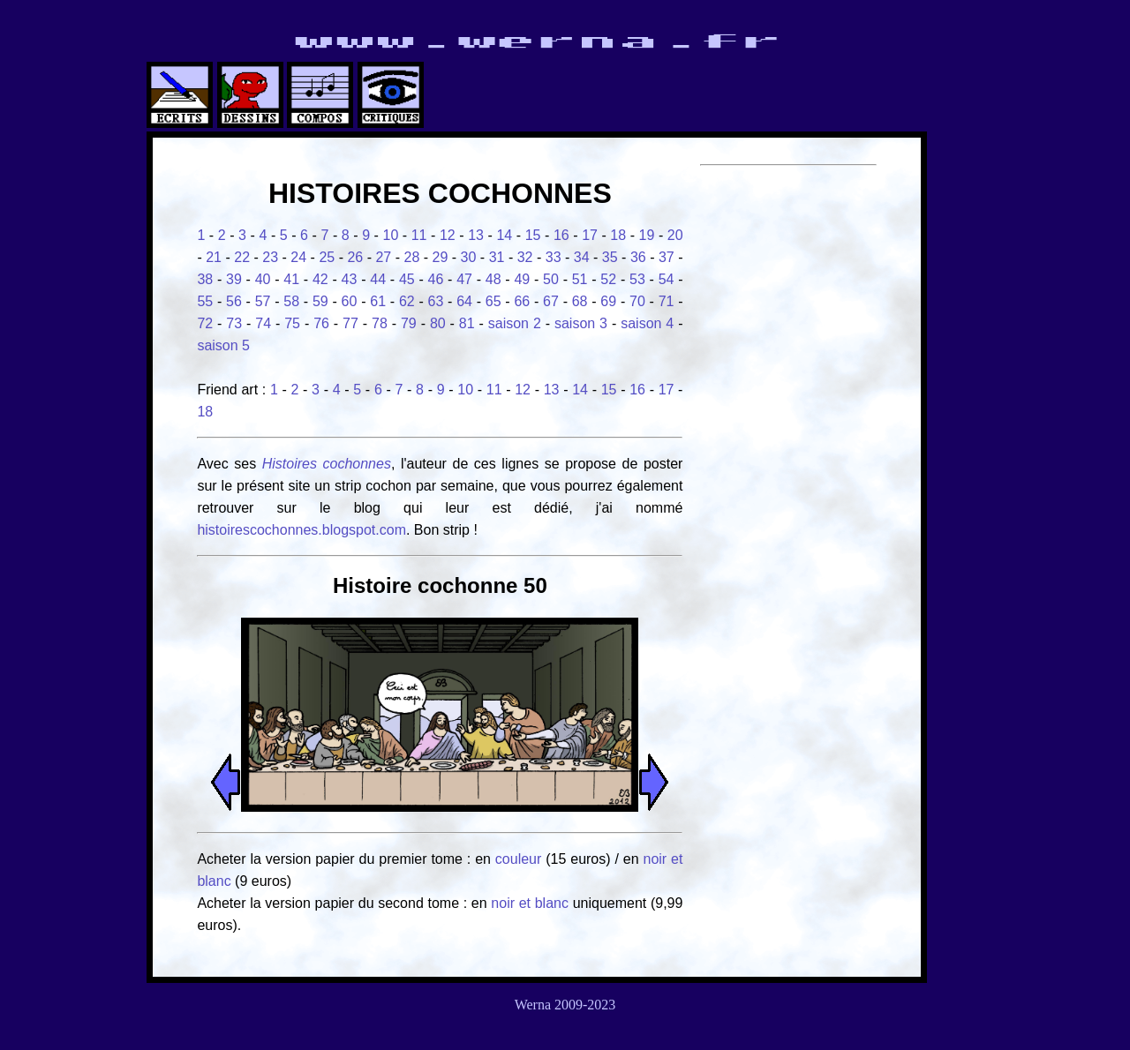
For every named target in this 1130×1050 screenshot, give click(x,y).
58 (291, 301)
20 (675, 235)
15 (533, 235)
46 (436, 279)
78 (380, 323)
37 (666, 257)
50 (551, 279)
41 (291, 279)
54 (666, 279)
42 (320, 279)
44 (378, 279)
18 (618, 235)
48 (493, 279)
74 (263, 323)
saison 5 (223, 345)
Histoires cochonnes (326, 463)
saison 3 (580, 323)
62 (407, 301)
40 (263, 279)
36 (638, 257)
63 (436, 301)
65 (493, 301)
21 (214, 257)
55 (205, 301)
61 (378, 301)
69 (608, 301)
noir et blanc (530, 903)
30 (469, 257)
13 (476, 235)
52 (608, 279)
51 (580, 279)
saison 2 (514, 323)
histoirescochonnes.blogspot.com (301, 529)
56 (234, 301)
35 (610, 257)
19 (647, 235)
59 (320, 301)
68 (580, 301)
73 (234, 323)
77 (350, 323)
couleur (520, 858)
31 (497, 257)
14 (504, 235)
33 (553, 257)
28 (412, 257)
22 (242, 257)
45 (407, 279)
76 (321, 323)
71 (666, 301)
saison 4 (647, 323)
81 (467, 323)
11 (419, 235)
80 (438, 323)
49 (522, 279)
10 (390, 235)
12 (448, 235)
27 (383, 257)
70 (637, 301)
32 (525, 257)
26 (355, 257)
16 (561, 235)
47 (464, 279)
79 (409, 323)
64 (464, 301)
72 (205, 323)
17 (590, 235)
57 (263, 301)
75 (292, 323)
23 (270, 257)
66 (522, 301)
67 (551, 301)
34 (582, 257)
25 (327, 257)
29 (440, 257)
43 (350, 279)
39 (234, 279)
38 (205, 279)
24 (298, 257)
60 (350, 301)
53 (637, 279)
